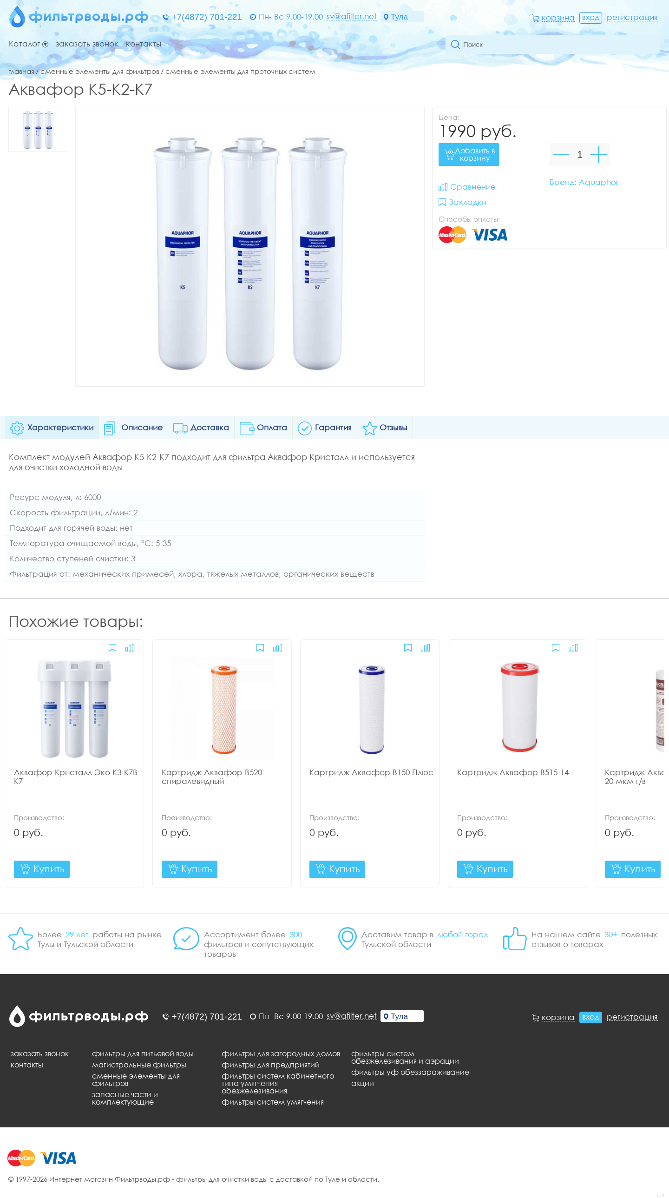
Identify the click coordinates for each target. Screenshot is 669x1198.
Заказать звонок (87, 43)
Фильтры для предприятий (271, 1064)
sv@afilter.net (352, 16)
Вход (590, 17)
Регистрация (632, 17)
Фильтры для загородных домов (281, 1053)
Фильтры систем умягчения (273, 1101)
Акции (362, 1083)
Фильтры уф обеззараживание (410, 1072)
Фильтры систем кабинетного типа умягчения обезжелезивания (278, 1083)
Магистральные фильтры (139, 1064)
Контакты (143, 43)
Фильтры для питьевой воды (143, 1053)
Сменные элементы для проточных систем (240, 71)
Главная (21, 71)
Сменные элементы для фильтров (99, 71)
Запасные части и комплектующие (125, 1098)
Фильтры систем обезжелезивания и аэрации (405, 1057)
